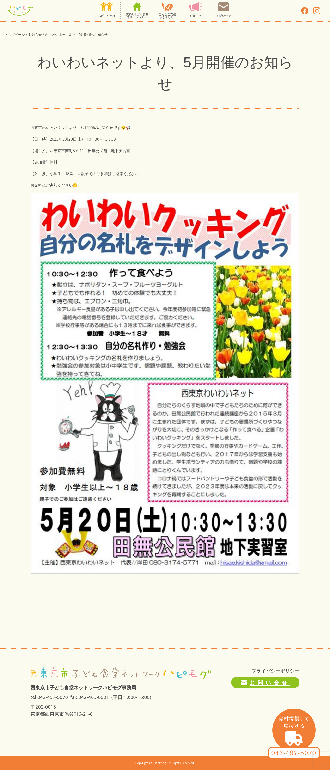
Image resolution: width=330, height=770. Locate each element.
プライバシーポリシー (275, 670)
